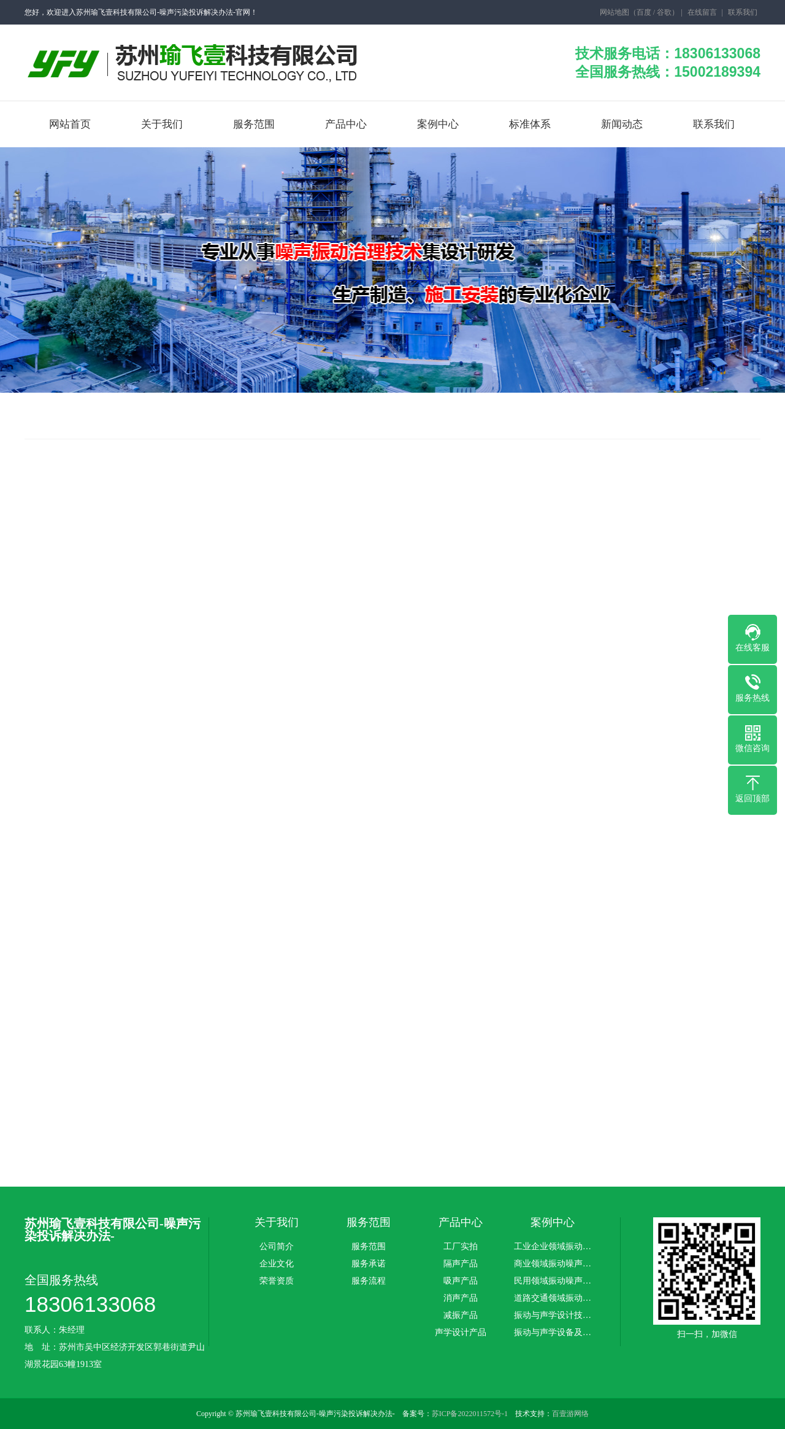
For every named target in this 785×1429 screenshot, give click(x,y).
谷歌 (664, 12)
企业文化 (276, 1264)
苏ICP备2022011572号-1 (470, 1413)
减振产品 (460, 1315)
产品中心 (346, 124)
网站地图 (614, 12)
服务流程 (368, 1281)
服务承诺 (368, 1264)
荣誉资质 (276, 1281)
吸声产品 (460, 1281)
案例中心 (438, 124)
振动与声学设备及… (552, 1332)
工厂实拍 (460, 1246)
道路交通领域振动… (552, 1298)
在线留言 (702, 12)
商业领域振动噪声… (552, 1264)
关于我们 (162, 124)
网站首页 (70, 124)
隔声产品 (460, 1264)
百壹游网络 (570, 1413)
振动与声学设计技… (552, 1315)
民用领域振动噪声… (552, 1281)
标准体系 (530, 124)
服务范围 (254, 124)
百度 (644, 12)
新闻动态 (622, 124)
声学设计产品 (460, 1332)
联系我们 (742, 12)
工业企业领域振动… (552, 1246)
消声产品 (460, 1298)
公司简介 (276, 1246)
